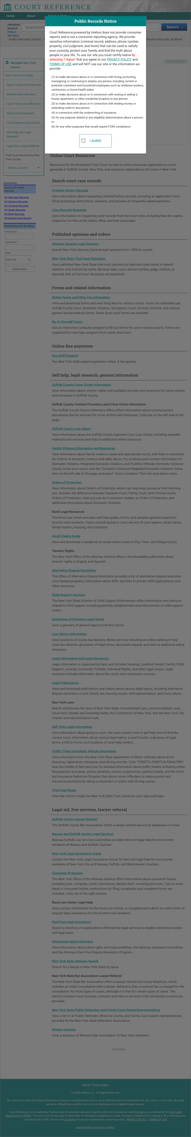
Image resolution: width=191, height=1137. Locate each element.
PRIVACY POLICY (119, 59)
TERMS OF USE (61, 64)
